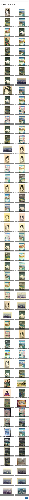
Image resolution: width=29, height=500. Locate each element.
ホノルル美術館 (27, 387)
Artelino (28, 16)
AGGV (13, 16)
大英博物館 (12, 387)
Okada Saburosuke (2, 94)
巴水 (1, 153)
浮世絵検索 (3, 1)
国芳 (1, 387)
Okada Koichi (16, 16)
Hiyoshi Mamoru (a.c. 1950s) (18, 397)
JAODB (28, 397)
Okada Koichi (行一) (3, 426)
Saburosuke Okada (2, 16)
